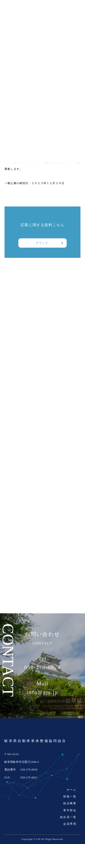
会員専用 (69, 823)
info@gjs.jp (42, 692)
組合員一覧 (68, 817)
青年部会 (69, 810)
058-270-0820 (42, 667)
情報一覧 (69, 796)
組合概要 (69, 803)
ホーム (71, 789)
